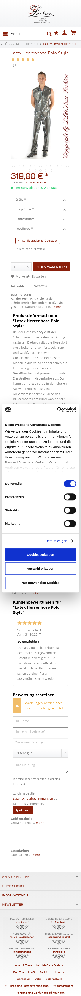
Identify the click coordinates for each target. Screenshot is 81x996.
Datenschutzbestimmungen (33, 798)
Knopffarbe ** (40, 228)
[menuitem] (11, 34)
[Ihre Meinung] (40, 767)
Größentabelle (21, 819)
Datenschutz (53, 979)
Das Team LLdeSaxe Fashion (31, 972)
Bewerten (36, 276)
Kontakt (60, 972)
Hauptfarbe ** (40, 209)
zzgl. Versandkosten (36, 182)
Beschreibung (21, 294)
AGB (38, 979)
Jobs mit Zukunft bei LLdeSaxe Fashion (39, 965)
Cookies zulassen (40, 554)
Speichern (23, 810)
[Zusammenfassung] (40, 742)
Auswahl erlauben (40, 568)
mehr (56, 307)
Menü (11, 33)
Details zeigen (56, 541)
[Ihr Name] (40, 720)
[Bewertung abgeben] (40, 753)
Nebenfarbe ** (40, 219)
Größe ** (40, 199)
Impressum (23, 979)
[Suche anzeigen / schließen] (49, 34)
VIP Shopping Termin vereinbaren (27, 985)
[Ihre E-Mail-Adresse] (40, 731)
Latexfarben (20, 851)
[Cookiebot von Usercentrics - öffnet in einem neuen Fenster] (57, 409)
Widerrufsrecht (63, 985)
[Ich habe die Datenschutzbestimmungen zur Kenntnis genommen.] (14, 793)
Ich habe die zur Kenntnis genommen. (36, 798)
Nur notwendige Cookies (41, 582)
